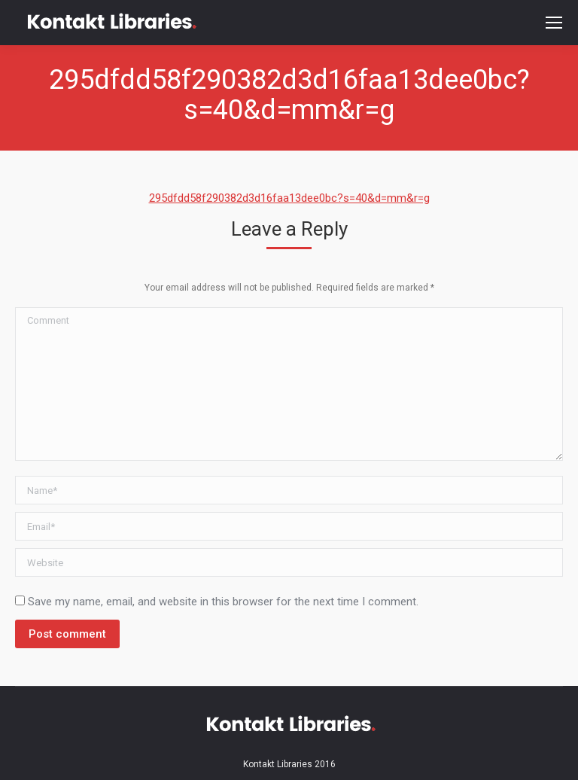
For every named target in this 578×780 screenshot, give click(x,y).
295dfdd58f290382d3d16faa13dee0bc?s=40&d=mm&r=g (289, 198)
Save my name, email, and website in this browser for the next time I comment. (223, 601)
